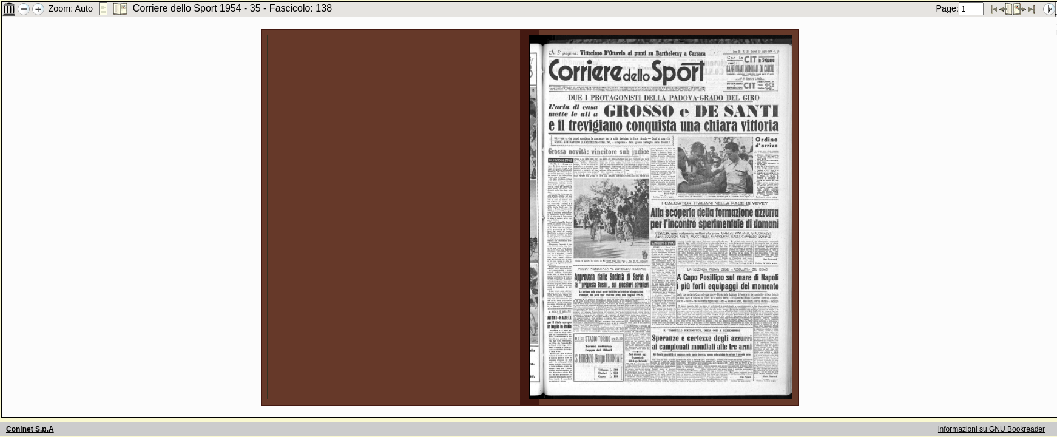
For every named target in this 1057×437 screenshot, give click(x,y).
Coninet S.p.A (30, 429)
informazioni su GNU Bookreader (991, 429)
